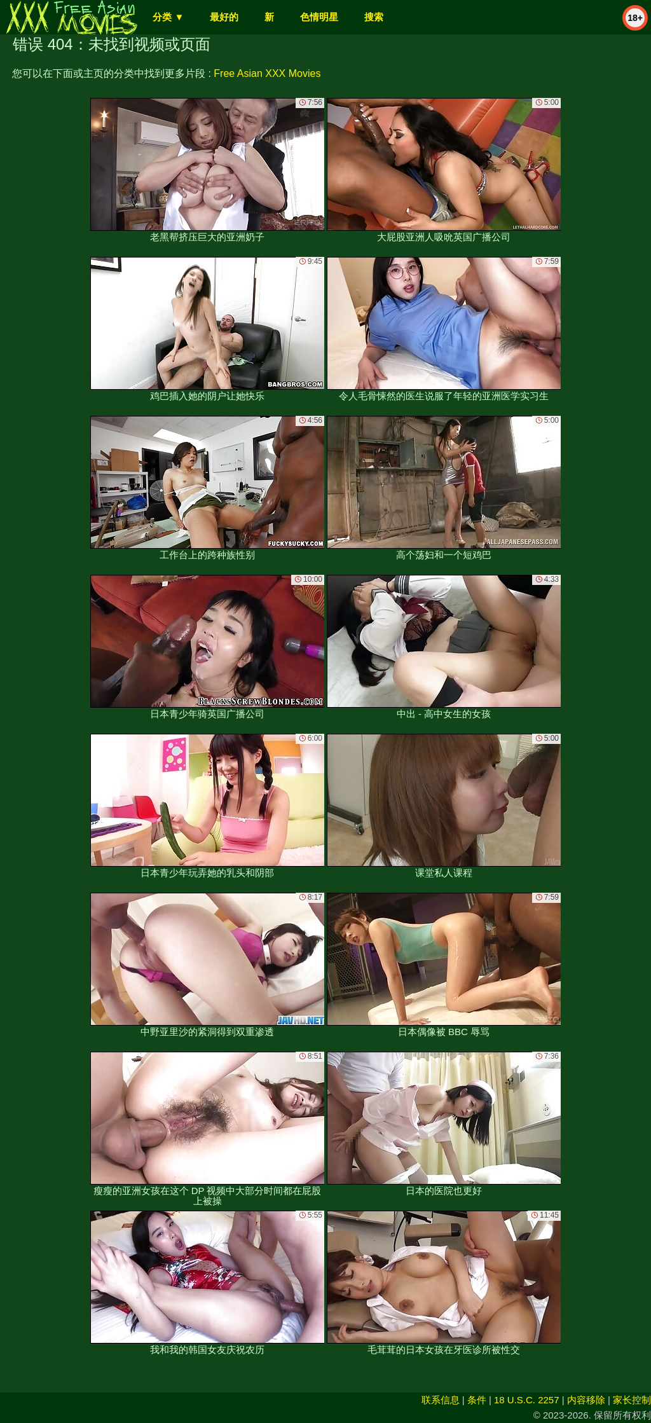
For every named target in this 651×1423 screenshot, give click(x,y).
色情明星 (319, 16)
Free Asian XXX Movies (267, 73)
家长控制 (632, 1399)
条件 (476, 1399)
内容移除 (586, 1399)
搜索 (373, 16)
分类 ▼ (168, 16)
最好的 (224, 16)
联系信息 (440, 1399)
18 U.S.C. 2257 (526, 1399)
